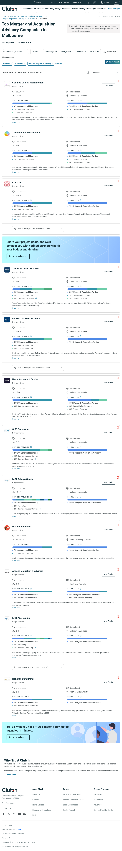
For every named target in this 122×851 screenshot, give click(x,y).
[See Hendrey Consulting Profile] (7, 680)
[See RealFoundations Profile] (7, 528)
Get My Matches (16, 256)
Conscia (16, 182)
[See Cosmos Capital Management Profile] (7, 84)
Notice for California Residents (13, 834)
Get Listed (98, 794)
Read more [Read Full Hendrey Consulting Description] (16, 715)
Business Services (70, 8)
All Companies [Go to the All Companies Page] (8, 42)
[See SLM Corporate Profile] (7, 430)
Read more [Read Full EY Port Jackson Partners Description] (16, 358)
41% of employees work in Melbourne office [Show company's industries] (34, 229)
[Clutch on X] (8, 814)
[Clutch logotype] (9, 790)
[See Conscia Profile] (7, 184)
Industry (80, 52)
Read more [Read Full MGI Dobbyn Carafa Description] (16, 516)
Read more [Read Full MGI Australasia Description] (16, 657)
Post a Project (114, 8)
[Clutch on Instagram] (14, 814)
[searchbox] (15, 51)
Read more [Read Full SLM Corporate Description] (16, 469)
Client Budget (49, 52)
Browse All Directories (72, 794)
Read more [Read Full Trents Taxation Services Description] (16, 308)
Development (27, 8)
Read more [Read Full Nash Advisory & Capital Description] (16, 419)
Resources (101, 8)
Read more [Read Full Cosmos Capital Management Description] (16, 122)
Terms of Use (6, 838)
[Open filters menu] (110, 51)
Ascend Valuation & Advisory (27, 571)
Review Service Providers (73, 799)
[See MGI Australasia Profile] (7, 619)
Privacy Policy (7, 825)
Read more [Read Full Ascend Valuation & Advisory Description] (16, 608)
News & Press (38, 805)
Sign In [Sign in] (106, 2)
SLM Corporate (20, 429)
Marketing (49, 8)
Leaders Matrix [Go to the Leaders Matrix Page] (24, 42)
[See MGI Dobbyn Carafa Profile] (7, 480)
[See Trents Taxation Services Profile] (7, 270)
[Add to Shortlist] (117, 81)
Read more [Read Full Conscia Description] (16, 219)
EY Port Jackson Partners (26, 318)
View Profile (108, 86)
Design (58, 8)
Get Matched (114, 62)
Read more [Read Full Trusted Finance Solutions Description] (16, 172)
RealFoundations (21, 526)
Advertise (98, 805)
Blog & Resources (70, 805)
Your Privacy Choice (9, 829)
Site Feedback (8, 803)
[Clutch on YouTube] (19, 814)
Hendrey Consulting (23, 678)
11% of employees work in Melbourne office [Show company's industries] (34, 667)
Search (38, 2)
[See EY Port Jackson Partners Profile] (7, 320)
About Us (36, 794)
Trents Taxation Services (25, 268)
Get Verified (98, 799)
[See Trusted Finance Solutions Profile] (7, 134)
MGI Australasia (21, 618)
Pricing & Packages (87, 8)
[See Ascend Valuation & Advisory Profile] (7, 572)
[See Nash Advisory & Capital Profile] (7, 380)
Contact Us (6, 808)
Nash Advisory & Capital (25, 379)
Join (116, 2)
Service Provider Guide (103, 810)
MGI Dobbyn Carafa (22, 479)
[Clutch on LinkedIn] (24, 814)
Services (35, 52)
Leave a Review (63, 2)
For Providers (77, 2)
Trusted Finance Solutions (26, 132)
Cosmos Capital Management (28, 82)
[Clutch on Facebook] (3, 814)
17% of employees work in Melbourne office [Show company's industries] (34, 368)
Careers (35, 799)
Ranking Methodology (41, 810)
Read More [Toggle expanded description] (11, 775)
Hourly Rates (66, 52)
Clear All (58, 64)
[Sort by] (105, 72)
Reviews (93, 52)
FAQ (34, 815)
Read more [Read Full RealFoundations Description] (16, 561)
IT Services (39, 8)
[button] (36, 51)
